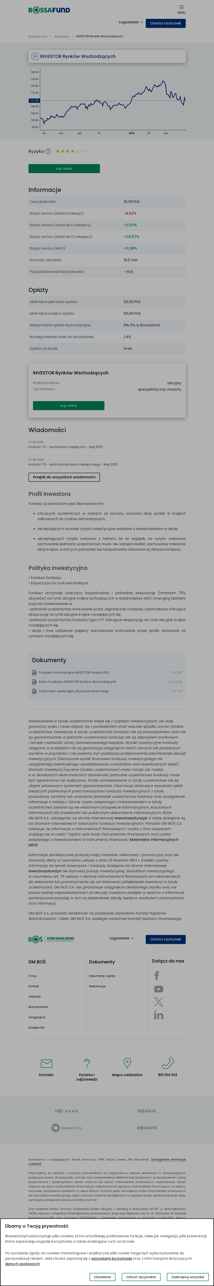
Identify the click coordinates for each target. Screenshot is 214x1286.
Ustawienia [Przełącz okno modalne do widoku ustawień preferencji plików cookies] (102, 1277)
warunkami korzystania (111, 1258)
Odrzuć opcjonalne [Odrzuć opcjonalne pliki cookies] (141, 1277)
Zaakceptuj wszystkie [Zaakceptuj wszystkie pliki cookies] (187, 1277)
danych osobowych (22, 1263)
